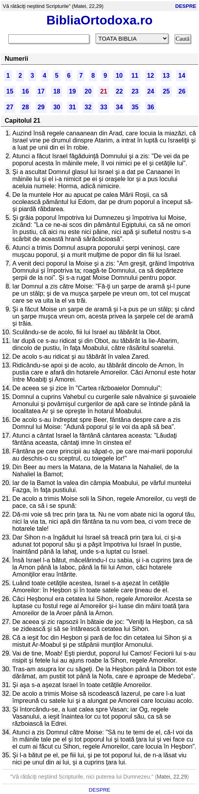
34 (119, 107)
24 (150, 91)
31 (72, 107)
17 (41, 91)
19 (72, 91)
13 (166, 75)
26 (182, 91)
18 (56, 91)
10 (119, 75)
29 (41, 107)
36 (150, 107)
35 (134, 107)
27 (9, 107)
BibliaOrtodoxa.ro (99, 20)
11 (134, 75)
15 (9, 91)
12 (150, 75)
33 (103, 107)
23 (134, 91)
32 (88, 107)
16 (25, 91)
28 (25, 107)
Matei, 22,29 (172, 776)
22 (119, 91)
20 (88, 91)
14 (181, 75)
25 (166, 91)
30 (56, 107)
